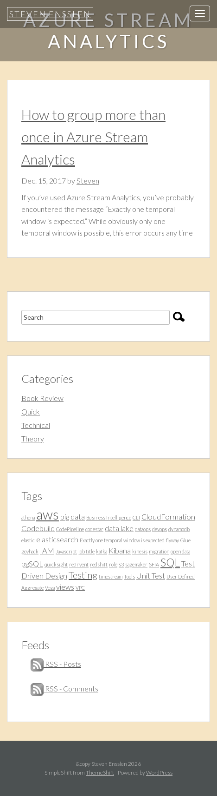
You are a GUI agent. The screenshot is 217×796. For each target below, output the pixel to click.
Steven (88, 180)
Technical (35, 425)
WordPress (159, 772)
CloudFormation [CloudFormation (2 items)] (168, 516)
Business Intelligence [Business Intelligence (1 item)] (108, 517)
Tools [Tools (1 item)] (129, 576)
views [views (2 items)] (65, 586)
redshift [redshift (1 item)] (99, 564)
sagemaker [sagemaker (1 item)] (136, 564)
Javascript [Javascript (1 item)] (66, 551)
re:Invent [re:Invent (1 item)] (79, 564)
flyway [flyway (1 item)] (172, 540)
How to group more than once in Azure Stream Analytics (93, 136)
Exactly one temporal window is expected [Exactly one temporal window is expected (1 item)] (122, 540)
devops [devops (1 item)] (159, 529)
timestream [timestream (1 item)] (110, 576)
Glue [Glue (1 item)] (185, 540)
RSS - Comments (64, 688)
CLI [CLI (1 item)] (136, 517)
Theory (32, 438)
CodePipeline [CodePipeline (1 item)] (70, 529)
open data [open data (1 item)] (180, 551)
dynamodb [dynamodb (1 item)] (179, 529)
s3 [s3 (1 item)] (121, 564)
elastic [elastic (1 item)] (28, 540)
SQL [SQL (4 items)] (170, 562)
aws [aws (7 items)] (47, 514)
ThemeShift (100, 772)
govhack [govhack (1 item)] (29, 551)
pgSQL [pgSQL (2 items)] (32, 563)
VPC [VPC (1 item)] (80, 588)
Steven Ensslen (50, 14)
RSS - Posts (56, 663)
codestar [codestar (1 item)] (94, 529)
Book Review (42, 398)
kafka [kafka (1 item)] (101, 551)
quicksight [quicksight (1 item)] (56, 564)
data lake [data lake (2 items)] (119, 528)
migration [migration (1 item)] (159, 551)
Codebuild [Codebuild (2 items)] (38, 528)
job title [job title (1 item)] (86, 551)
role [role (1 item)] (113, 564)
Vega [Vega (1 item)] (50, 588)
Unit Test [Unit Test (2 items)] (150, 575)
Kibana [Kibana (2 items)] (119, 550)
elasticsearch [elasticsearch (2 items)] (57, 539)
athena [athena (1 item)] (28, 517)
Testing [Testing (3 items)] (83, 574)
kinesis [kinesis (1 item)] (139, 551)
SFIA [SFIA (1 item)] (154, 564)
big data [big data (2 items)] (72, 516)
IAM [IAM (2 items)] (47, 550)
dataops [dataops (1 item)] (143, 529)
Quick (30, 411)
